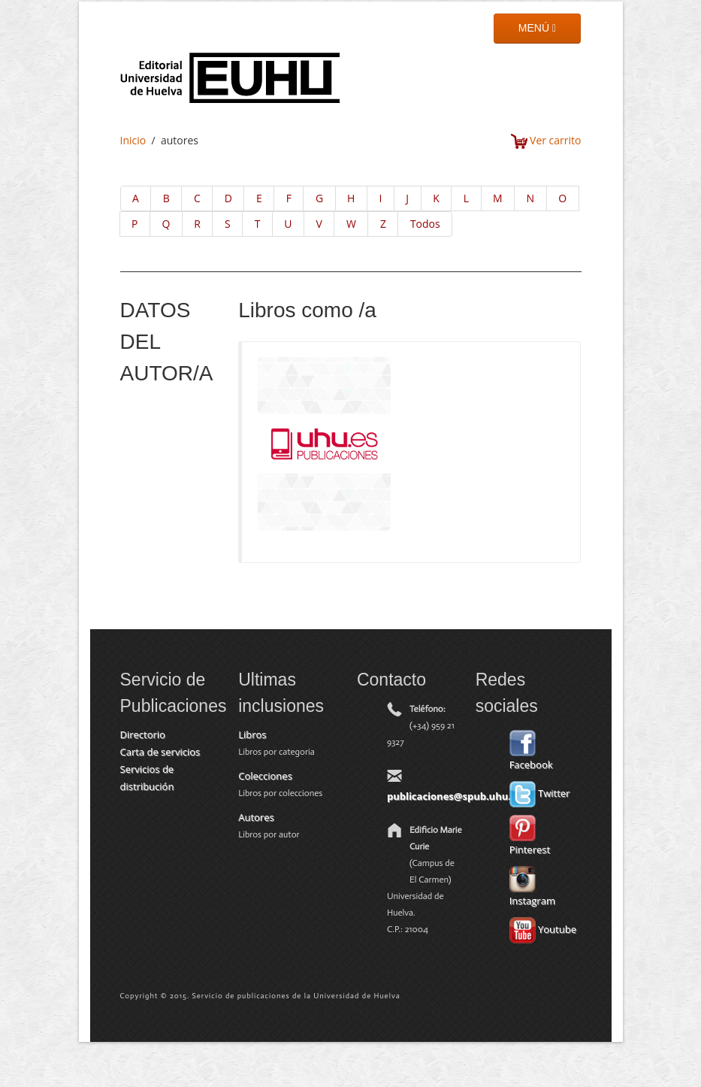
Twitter (539, 793)
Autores (255, 817)
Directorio (142, 734)
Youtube (542, 929)
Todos (425, 223)
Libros (252, 734)
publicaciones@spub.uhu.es (454, 796)
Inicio (133, 140)
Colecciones (265, 776)
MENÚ (537, 28)
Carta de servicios (160, 751)
